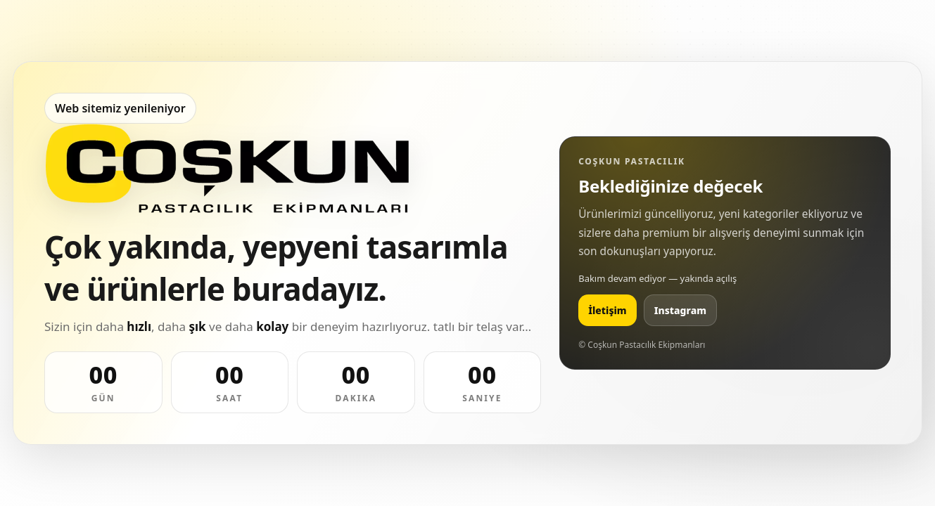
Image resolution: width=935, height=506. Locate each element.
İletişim (607, 310)
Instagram (680, 310)
